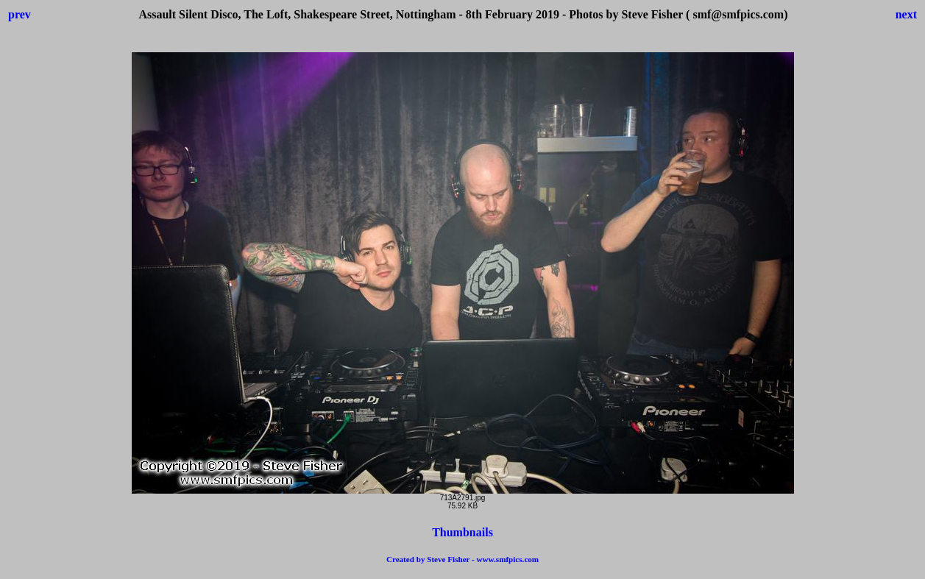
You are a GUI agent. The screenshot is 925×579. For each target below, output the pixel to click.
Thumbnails (462, 532)
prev (19, 14)
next (906, 14)
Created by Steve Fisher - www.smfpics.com (462, 559)
